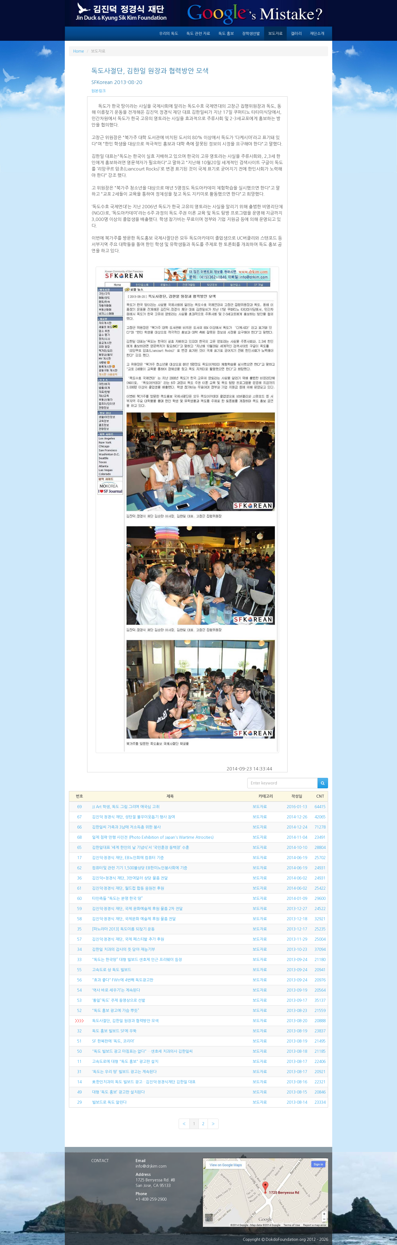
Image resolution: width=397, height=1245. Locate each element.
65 (79, 847)
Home (78, 51)
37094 (320, 949)
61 (79, 888)
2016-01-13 (297, 807)
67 (79, 817)
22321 (320, 1082)
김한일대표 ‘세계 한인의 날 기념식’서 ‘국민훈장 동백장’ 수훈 (140, 847)
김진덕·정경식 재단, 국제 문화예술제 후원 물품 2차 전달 (137, 909)
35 (79, 929)
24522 (320, 909)
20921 (320, 1072)
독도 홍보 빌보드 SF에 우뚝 (114, 1031)
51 (79, 1041)
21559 (320, 1011)
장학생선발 (251, 34)
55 (79, 970)
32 (79, 1031)
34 (79, 949)
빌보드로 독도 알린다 (109, 1102)
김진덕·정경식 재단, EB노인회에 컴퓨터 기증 (128, 858)
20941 (320, 970)
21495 (320, 1041)
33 (79, 960)
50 (79, 1051)
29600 (320, 898)
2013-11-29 (297, 939)
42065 (320, 817)
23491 (320, 837)
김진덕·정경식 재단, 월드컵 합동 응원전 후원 (128, 888)
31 (79, 1072)
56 (79, 980)
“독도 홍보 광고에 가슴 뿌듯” (115, 1011)
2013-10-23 (297, 949)
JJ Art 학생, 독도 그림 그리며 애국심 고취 (125, 807)
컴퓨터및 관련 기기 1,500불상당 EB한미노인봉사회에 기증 (139, 868)
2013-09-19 (297, 990)
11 (79, 1061)
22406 (320, 1061)
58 (79, 919)
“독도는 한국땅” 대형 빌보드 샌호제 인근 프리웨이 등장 (137, 960)
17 (79, 858)
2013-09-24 (297, 960)
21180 (320, 960)
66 (79, 827)
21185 (320, 1051)
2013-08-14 (297, 1102)
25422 (320, 888)
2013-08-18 (297, 1051)
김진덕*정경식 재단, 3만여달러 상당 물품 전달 (130, 878)
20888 (320, 1021)
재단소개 (317, 34)
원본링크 (98, 91)
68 (79, 837)
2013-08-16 (297, 1082)
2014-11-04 (297, 837)
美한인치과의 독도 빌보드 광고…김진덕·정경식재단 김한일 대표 (143, 1082)
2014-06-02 (297, 878)
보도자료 (275, 34)
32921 (320, 919)
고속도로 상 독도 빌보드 (111, 970)
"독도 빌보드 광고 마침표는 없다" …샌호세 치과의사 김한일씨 (142, 1051)
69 (79, 807)
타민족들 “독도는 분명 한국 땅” (117, 898)
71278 (320, 827)
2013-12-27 (297, 909)
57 (79, 939)
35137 (320, 1000)
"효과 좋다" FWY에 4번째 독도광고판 (122, 980)
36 (79, 878)
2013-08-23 (297, 1011)
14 (79, 1082)
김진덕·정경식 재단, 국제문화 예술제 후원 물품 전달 (134, 919)
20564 (320, 990)
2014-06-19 (297, 858)
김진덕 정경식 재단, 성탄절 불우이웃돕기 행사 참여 (133, 817)
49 (79, 1092)
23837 (320, 1031)
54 (79, 990)
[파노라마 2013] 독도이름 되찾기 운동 (123, 929)
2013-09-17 (297, 1000)
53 (79, 1000)
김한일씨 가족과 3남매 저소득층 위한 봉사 (126, 827)
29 (79, 1102)
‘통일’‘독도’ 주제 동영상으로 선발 (118, 1000)
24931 (320, 868)
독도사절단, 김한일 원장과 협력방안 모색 (125, 1021)
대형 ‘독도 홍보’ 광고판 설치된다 (118, 1092)
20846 (320, 1092)
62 (79, 868)
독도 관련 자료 (198, 34)
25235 (320, 929)
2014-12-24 (297, 827)
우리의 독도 (168, 34)
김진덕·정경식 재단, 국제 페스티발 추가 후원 (128, 939)
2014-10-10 (297, 847)
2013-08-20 (297, 1021)
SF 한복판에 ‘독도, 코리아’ (113, 1041)
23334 (320, 1102)
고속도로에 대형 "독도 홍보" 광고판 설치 (125, 1061)
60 (79, 898)
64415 (320, 807)
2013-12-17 (297, 929)
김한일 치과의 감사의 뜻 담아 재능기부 (123, 949)
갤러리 (296, 34)
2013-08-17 (297, 1061)
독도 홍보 (226, 34)
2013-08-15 (297, 1092)
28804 (320, 847)
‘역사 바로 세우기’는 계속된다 (116, 990)
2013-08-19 (297, 1031)
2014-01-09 (297, 898)
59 (79, 909)
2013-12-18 (297, 919)
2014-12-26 (297, 817)
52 (79, 1011)
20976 (320, 980)
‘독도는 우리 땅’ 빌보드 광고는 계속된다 (124, 1072)
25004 (320, 939)
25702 (320, 858)
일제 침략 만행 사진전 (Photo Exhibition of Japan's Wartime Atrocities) (153, 837)
